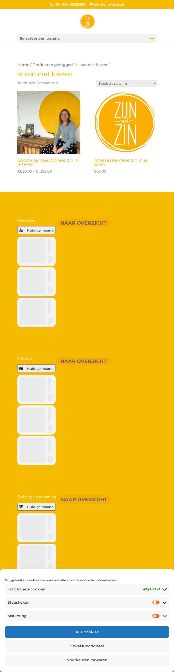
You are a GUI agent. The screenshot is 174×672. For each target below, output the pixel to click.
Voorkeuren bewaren (87, 660)
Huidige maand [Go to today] (40, 230)
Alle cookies (87, 632)
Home (23, 65)
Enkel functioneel (87, 646)
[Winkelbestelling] (126, 83)
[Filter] (21, 230)
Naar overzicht (84, 223)
